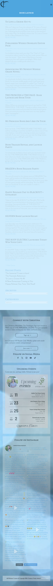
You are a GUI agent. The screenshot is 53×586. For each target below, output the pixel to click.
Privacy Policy (45, 578)
